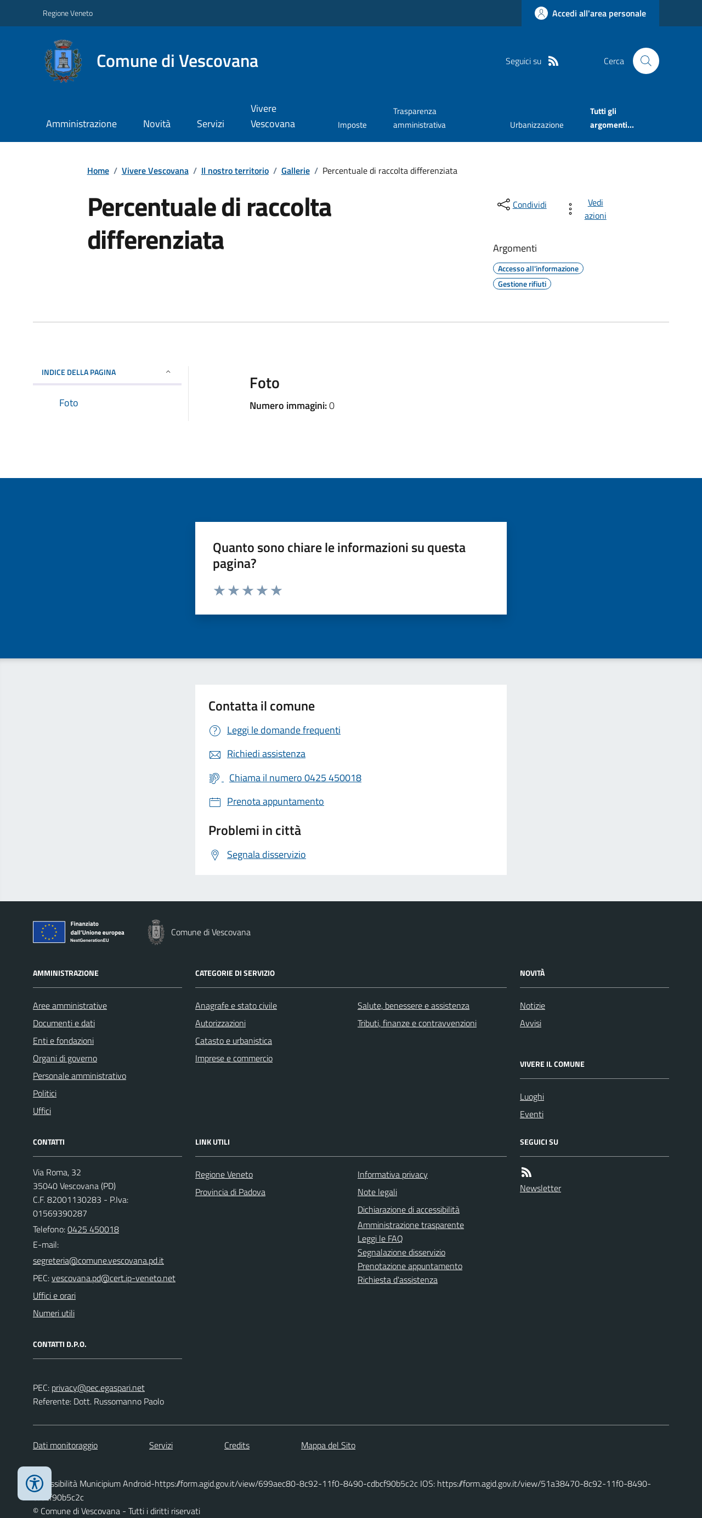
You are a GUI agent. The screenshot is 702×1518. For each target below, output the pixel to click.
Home (98, 170)
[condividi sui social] (521, 204)
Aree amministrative (70, 1005)
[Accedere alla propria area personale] (590, 13)
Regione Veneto (68, 13)
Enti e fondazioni (63, 1040)
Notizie (532, 1005)
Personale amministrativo (79, 1075)
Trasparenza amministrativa (419, 117)
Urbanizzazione (537, 124)
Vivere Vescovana (273, 116)
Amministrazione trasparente (411, 1224)
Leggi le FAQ (380, 1238)
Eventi (532, 1114)
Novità (157, 123)
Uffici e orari (54, 1295)
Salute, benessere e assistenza (413, 1005)
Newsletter (540, 1188)
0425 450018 (93, 1229)
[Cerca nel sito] (641, 61)
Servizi (210, 123)
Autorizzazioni (220, 1023)
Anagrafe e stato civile (236, 1005)
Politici (44, 1093)
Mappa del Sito (328, 1445)
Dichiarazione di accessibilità (409, 1209)
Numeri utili (54, 1313)
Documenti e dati (64, 1023)
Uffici (42, 1110)
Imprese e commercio (234, 1058)
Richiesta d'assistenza (398, 1279)
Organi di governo (65, 1058)
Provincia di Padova (230, 1191)
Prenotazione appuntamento (410, 1265)
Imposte (352, 124)
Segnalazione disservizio (401, 1252)
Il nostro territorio (235, 170)
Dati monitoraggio (65, 1445)
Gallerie (295, 170)
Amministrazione (81, 123)
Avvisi (530, 1023)
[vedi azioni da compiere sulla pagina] (588, 209)
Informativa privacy (393, 1174)
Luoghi (532, 1096)
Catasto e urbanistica (233, 1040)
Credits (237, 1445)
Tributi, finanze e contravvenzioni (417, 1023)
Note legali (377, 1191)
